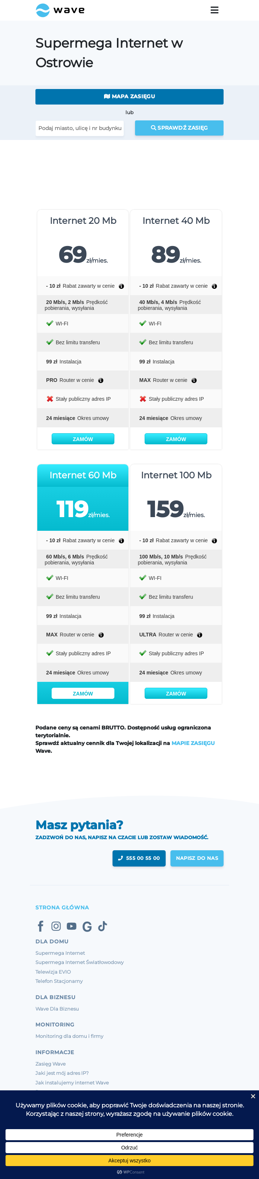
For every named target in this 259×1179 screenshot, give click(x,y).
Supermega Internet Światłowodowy (79, 962)
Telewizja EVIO (53, 972)
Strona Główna (62, 907)
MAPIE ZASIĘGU (193, 743)
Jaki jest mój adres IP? (62, 1073)
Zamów (83, 439)
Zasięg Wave (50, 1064)
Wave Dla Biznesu (57, 1009)
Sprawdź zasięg (179, 127)
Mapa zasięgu (129, 96)
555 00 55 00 (139, 858)
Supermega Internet (60, 953)
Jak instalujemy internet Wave (72, 1083)
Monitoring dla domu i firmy (69, 1036)
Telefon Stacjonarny (59, 981)
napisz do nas (197, 858)
